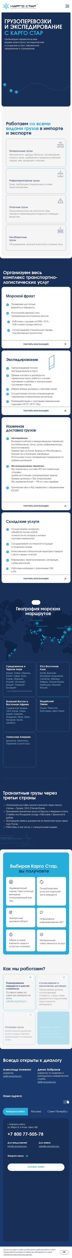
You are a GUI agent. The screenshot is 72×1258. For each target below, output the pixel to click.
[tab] (15, 1111)
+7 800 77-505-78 (25, 1134)
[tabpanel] (36, 1180)
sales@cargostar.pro (16, 1001)
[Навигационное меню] (67, 6)
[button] (36, 344)
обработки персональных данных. (17, 1254)
